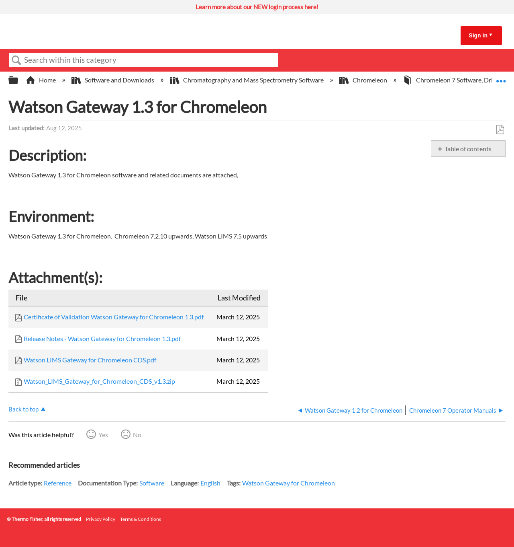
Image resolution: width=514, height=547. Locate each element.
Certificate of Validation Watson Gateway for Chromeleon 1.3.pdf (114, 317)
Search (16, 60)
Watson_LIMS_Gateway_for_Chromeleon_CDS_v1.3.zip (99, 381)
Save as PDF (500, 130)
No (137, 434)
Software (151, 483)
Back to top (23, 409)
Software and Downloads (113, 80)
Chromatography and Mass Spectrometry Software (247, 80)
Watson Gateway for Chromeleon (288, 483)
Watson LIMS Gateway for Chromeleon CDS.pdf (90, 360)
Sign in (478, 35)
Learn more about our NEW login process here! (257, 6)
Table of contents (468, 148)
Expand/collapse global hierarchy (18, 80)
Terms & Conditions (140, 519)
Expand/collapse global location (501, 78)
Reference (57, 483)
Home (41, 80)
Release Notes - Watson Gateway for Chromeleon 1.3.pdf (102, 338)
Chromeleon (363, 80)
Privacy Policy (100, 519)
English (210, 483)
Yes (103, 434)
